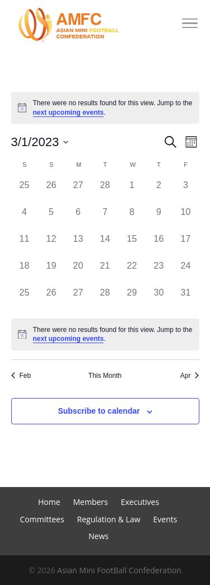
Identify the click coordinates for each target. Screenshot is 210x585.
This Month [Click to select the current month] (105, 376)
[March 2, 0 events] (159, 192)
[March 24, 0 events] (185, 272)
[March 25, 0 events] (24, 299)
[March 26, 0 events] (51, 299)
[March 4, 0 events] (24, 218)
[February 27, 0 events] (78, 192)
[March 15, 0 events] (132, 245)
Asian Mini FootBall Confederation (119, 570)
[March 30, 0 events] (159, 299)
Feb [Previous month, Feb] (21, 376)
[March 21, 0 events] (105, 272)
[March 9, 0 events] (159, 218)
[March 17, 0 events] (185, 245)
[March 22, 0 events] (132, 272)
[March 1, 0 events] (132, 192)
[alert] (105, 108)
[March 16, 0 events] (159, 245)
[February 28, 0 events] (105, 192)
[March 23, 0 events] (159, 272)
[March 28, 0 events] (105, 299)
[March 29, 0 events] (132, 299)
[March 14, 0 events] (105, 245)
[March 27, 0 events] (78, 299)
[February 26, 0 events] (51, 192)
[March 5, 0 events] (51, 218)
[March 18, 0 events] (24, 272)
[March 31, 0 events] (185, 299)
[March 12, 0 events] (51, 245)
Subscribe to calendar (98, 410)
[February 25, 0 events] (24, 192)
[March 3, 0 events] (185, 192)
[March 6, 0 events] (78, 218)
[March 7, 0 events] (105, 218)
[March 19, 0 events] (51, 272)
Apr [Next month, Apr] (189, 376)
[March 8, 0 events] (132, 218)
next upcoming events (68, 112)
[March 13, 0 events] (78, 245)
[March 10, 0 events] (185, 218)
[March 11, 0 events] (24, 245)
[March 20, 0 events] (78, 272)
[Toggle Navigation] (190, 25)
